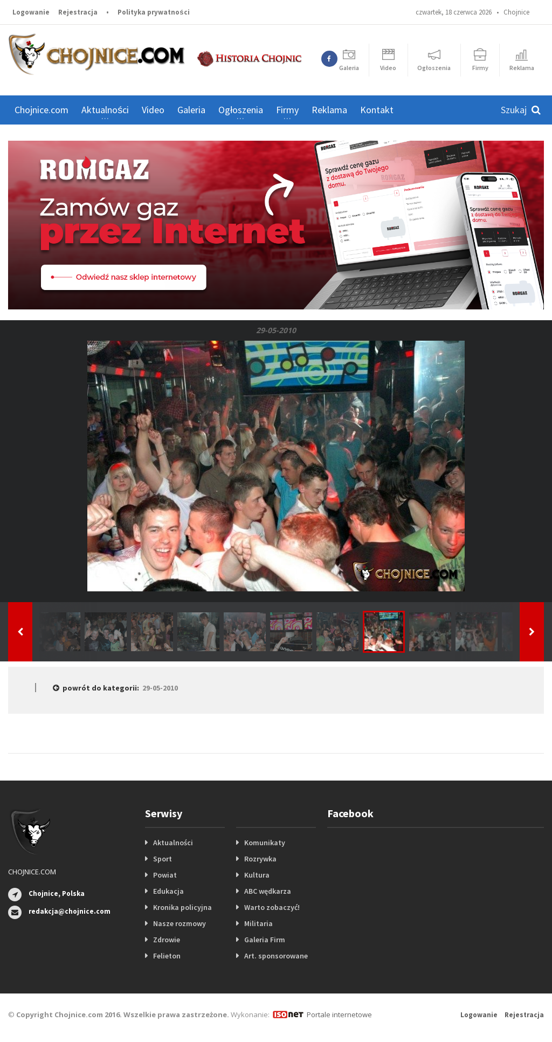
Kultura (257, 875)
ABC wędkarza (267, 891)
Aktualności (173, 842)
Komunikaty (264, 842)
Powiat (165, 875)
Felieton (167, 956)
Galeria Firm (264, 939)
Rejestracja (78, 12)
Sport (162, 859)
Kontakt (377, 109)
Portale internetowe (339, 1014)
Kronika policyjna (182, 907)
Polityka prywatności (153, 12)
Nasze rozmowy (179, 923)
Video (153, 109)
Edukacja (168, 891)
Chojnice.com (41, 109)
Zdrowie (166, 939)
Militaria (258, 923)
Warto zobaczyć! (272, 907)
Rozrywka (260, 859)
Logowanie (31, 12)
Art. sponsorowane (276, 956)
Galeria (191, 109)
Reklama (329, 109)
